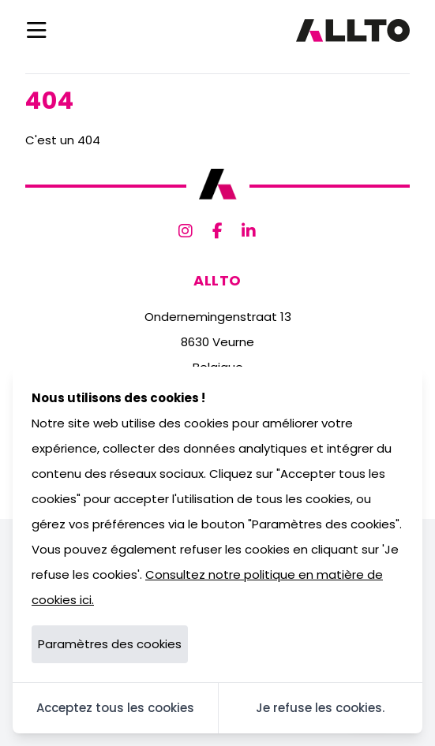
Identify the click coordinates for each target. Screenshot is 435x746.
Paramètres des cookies (110, 644)
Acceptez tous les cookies (115, 707)
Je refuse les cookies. (320, 707)
